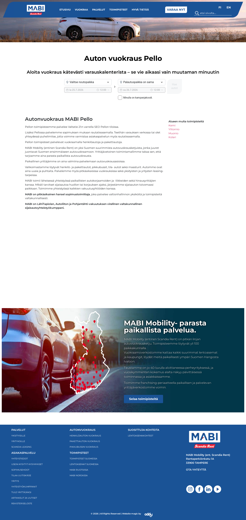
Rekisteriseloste (21, 503)
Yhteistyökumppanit (24, 486)
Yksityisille (18, 435)
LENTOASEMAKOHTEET (140, 435)
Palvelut (98, 9)
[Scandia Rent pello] (95, 250)
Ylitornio (173, 129)
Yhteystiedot (19, 458)
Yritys (15, 481)
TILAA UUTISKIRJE (21, 475)
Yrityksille (18, 441)
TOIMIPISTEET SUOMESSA (83, 458)
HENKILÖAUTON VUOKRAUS (85, 435)
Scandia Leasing (21, 447)
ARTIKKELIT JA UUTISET (24, 498)
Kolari (172, 137)
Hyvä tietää (140, 9)
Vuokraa (81, 9)
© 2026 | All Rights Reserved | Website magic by (116, 513)
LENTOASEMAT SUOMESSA (84, 464)
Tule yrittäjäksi (21, 492)
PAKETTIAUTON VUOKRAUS (85, 441)
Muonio (173, 133)
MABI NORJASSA (79, 475)
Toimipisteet (118, 9)
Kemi (171, 125)
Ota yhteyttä (196, 469)
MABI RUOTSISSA (79, 469)
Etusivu (65, 9)
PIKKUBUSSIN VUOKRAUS (84, 447)
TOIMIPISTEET (79, 452)
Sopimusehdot (20, 469)
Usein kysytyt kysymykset (27, 464)
